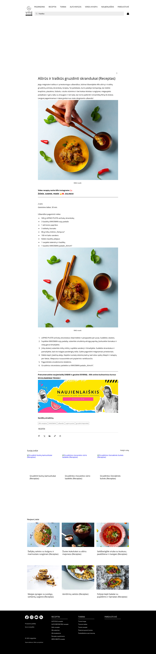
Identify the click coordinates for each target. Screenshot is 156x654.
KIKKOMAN (52, 423)
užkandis (61, 423)
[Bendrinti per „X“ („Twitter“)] (44, 436)
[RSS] (41, 617)
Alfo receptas (43, 423)
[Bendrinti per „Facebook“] (39, 436)
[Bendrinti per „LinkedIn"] (50, 436)
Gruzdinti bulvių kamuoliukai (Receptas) (43, 477)
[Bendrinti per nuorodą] (55, 436)
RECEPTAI (41, 429)
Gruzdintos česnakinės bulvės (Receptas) (110, 477)
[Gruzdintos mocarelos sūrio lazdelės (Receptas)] (78, 463)
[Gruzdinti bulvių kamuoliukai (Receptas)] (43, 463)
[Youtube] (36, 617)
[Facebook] (27, 617)
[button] (128, 13)
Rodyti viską (124, 450)
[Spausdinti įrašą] (60, 436)
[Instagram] (31, 617)
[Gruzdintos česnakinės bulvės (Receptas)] (113, 463)
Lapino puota (70, 423)
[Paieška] (79, 14)
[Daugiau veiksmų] (116, 73)
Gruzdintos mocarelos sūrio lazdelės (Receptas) (77, 477)
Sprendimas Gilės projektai (34, 642)
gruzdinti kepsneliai (82, 423)
